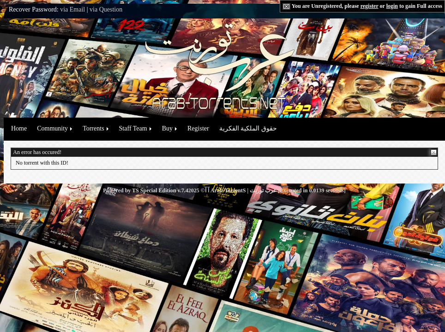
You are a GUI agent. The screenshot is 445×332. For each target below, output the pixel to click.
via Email (72, 9)
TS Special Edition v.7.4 (160, 190)
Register (198, 128)
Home (19, 128)
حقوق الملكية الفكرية (248, 128)
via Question (106, 9)
